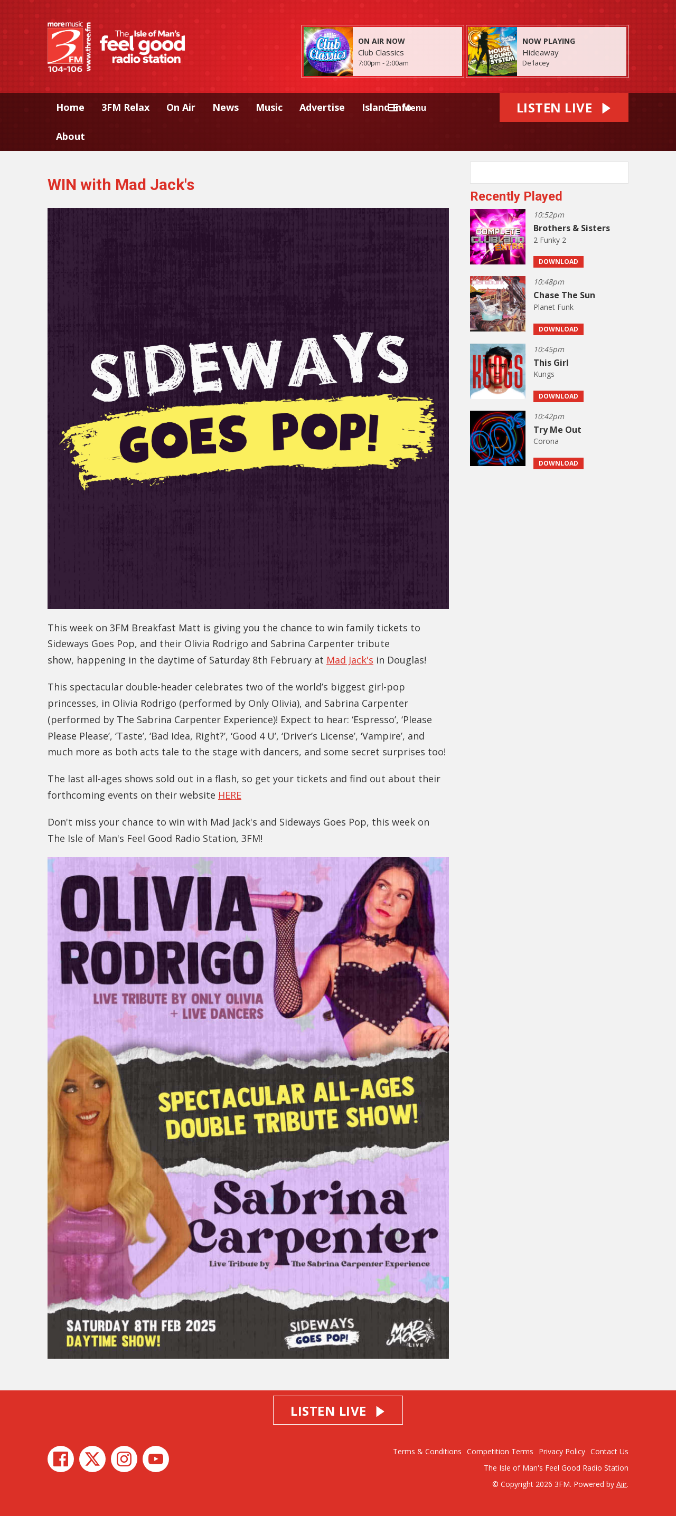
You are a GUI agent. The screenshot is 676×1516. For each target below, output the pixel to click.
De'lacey (536, 63)
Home (70, 107)
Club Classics (381, 52)
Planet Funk (553, 307)
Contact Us (609, 1451)
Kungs (544, 374)
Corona (546, 441)
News (225, 107)
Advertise (322, 107)
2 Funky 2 (549, 240)
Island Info (387, 107)
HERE (229, 795)
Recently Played (516, 196)
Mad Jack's (349, 659)
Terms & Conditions (427, 1451)
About (70, 136)
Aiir (621, 1484)
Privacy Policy (562, 1451)
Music (269, 107)
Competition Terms (500, 1451)
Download (558, 261)
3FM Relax (125, 107)
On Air (180, 107)
